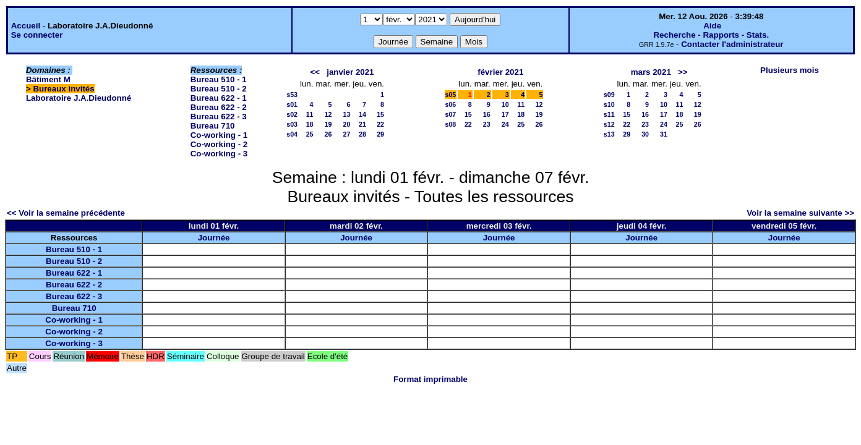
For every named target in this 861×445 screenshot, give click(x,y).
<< (315, 72)
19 (328, 124)
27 (346, 134)
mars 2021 (651, 72)
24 (505, 124)
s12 (609, 124)
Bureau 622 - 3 (219, 116)
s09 (609, 94)
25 (310, 134)
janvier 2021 (350, 72)
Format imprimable (430, 379)
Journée (214, 237)
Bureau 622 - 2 (219, 107)
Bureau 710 (213, 125)
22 (380, 124)
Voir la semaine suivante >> (800, 213)
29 (380, 134)
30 (645, 134)
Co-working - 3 (219, 153)
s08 (450, 124)
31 (663, 134)
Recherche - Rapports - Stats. (711, 35)
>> (683, 72)
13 (346, 114)
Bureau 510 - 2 (219, 88)
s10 (609, 104)
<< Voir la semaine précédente (66, 213)
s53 (292, 94)
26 (328, 134)
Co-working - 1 (219, 135)
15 (380, 114)
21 (362, 124)
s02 (292, 114)
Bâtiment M (48, 79)
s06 (450, 104)
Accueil (25, 25)
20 (346, 124)
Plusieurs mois (789, 70)
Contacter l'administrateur (732, 44)
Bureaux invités (63, 88)
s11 (609, 114)
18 (310, 124)
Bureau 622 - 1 (219, 98)
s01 (292, 104)
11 (310, 114)
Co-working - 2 (219, 144)
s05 (450, 94)
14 (362, 114)
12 (328, 114)
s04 (292, 134)
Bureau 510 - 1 (219, 79)
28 (362, 134)
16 (486, 114)
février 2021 (500, 72)
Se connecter (37, 35)
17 (505, 114)
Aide (712, 25)
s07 (450, 114)
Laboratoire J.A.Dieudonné (78, 98)
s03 (292, 124)
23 (486, 124)
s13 (609, 134)
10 (505, 104)
